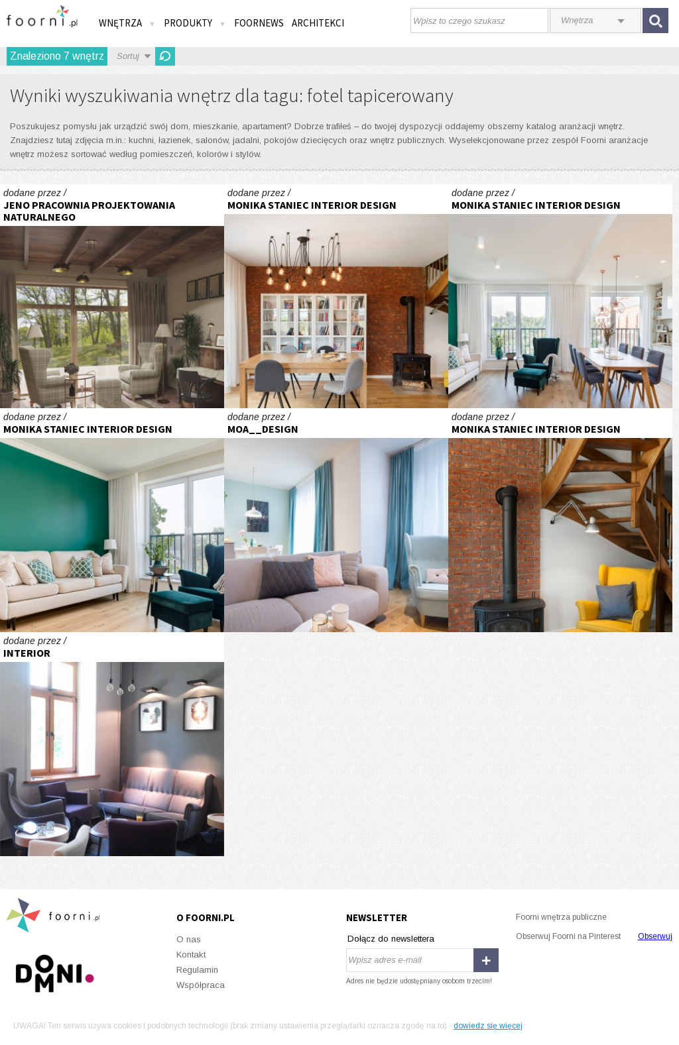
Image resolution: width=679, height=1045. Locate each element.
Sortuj (128, 56)
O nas (188, 939)
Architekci (318, 23)
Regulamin (197, 970)
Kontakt (191, 955)
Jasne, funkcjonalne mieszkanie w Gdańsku (336, 520)
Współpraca (200, 985)
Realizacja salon (336, 296)
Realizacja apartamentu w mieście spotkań (560, 296)
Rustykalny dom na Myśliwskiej (112, 296)
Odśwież (165, 56)
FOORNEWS (259, 23)
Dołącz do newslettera (390, 939)
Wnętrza (127, 23)
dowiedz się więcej (488, 1025)
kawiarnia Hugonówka (112, 744)
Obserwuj (655, 936)
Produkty (195, 23)
